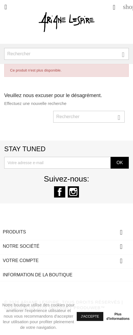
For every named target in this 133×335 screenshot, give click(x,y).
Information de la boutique (38, 274)
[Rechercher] (66, 54)
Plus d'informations (118, 316)
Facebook (59, 192)
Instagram (73, 192)
